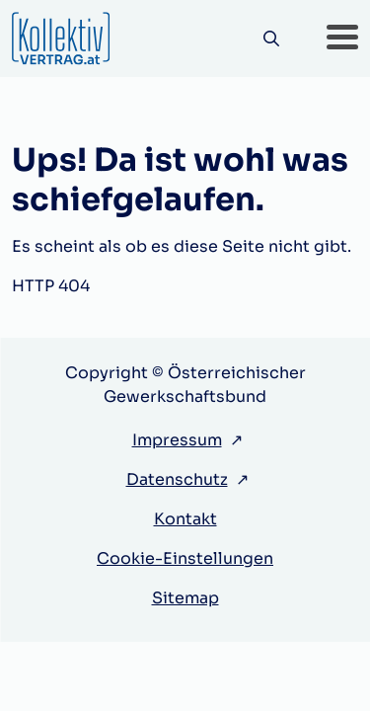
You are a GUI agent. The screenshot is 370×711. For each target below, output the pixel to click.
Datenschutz (177, 479)
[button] (342, 38)
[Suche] (271, 39)
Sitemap (185, 598)
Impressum (177, 440)
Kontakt (185, 519)
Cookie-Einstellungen (185, 558)
